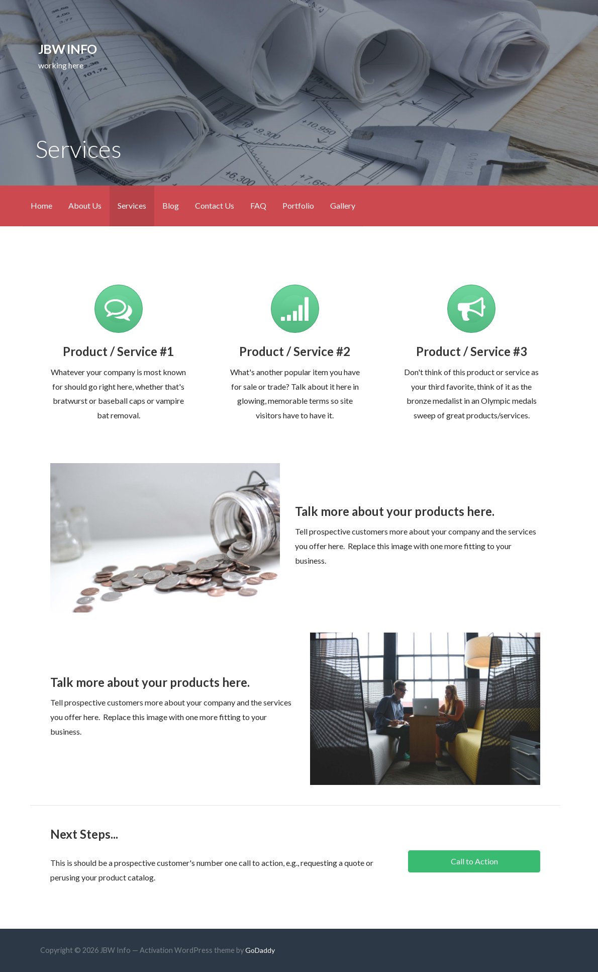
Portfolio (298, 205)
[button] (474, 861)
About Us (85, 205)
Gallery (342, 205)
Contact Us (214, 205)
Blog (170, 205)
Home (41, 205)
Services (132, 205)
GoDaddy (260, 950)
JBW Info (67, 48)
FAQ (258, 205)
